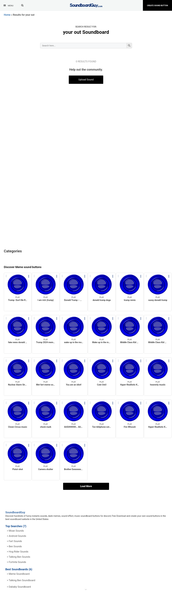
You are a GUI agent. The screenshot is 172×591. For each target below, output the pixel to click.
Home (7, 14)
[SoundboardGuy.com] (86, 5)
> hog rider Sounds (17, 551)
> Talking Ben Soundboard (21, 580)
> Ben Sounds (14, 546)
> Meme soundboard (18, 573)
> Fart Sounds (14, 541)
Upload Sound (86, 79)
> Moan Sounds (15, 530)
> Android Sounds (16, 536)
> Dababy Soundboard (19, 586)
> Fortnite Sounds (16, 562)
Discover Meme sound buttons (23, 267)
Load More (86, 486)
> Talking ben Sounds (18, 556)
